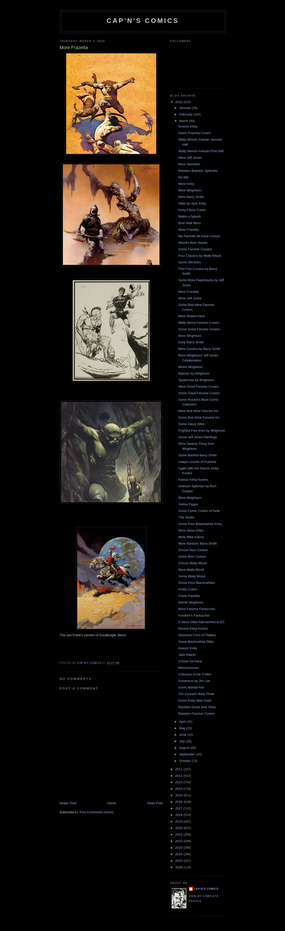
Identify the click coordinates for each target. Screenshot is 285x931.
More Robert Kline (191, 316)
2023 (179, 847)
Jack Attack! (187, 655)
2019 (179, 821)
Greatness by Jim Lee (194, 681)
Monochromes (188, 668)
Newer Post (68, 803)
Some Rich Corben (192, 556)
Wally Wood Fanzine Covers (198, 323)
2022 (179, 841)
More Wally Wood (191, 570)
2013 (179, 782)
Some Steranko (189, 262)
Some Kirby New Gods (195, 700)
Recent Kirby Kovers (193, 628)
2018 (179, 815)
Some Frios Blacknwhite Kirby (200, 524)
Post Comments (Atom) (96, 812)
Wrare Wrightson (190, 367)
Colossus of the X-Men (195, 674)
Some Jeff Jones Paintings (197, 437)
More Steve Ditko (190, 530)
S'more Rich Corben (193, 550)
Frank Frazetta (189, 596)
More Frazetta (188, 229)
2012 (179, 776)
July (182, 741)
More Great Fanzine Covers (198, 386)
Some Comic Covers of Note (199, 511)
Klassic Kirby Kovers (193, 479)
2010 (179, 102)
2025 (179, 861)
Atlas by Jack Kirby (192, 203)
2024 (179, 854)
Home (111, 803)
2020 (179, 828)
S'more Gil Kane (190, 661)
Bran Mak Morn (189, 223)
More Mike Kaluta (191, 537)
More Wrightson (189, 190)
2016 (179, 802)
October (185, 761)
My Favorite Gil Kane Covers (199, 236)
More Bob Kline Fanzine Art (198, 411)
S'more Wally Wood (192, 563)
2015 (179, 795)
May (182, 728)
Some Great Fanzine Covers (199, 329)
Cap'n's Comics (143, 20)
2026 (179, 867)
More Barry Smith (191, 197)
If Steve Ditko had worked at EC (201, 622)
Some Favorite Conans (195, 249)
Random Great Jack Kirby (197, 707)
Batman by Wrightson (194, 373)
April (183, 721)
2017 (179, 808)
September (187, 754)
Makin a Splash (189, 216)
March (184, 121)
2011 (179, 769)
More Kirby (186, 184)
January (185, 108)
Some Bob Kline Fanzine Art (198, 417)
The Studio (186, 517)
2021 (179, 834)
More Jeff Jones (189, 157)
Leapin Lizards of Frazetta (197, 462)
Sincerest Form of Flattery (197, 635)
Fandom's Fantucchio (194, 615)
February (186, 114)
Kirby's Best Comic (192, 210)
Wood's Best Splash (193, 243)
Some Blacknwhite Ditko (196, 641)
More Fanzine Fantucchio (196, 609)
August (184, 748)
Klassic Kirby (187, 648)
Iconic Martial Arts (191, 687)
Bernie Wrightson (190, 602)
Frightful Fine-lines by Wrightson (201, 430)
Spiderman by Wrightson (196, 380)
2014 (179, 789)
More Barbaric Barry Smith (197, 543)
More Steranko (189, 164)
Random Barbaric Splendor (198, 171)
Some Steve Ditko (191, 424)
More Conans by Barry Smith (199, 349)
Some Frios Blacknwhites (196, 583)
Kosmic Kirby (187, 126)
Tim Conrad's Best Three (196, 694)
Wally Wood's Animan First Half (201, 151)
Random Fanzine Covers (196, 713)
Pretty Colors (187, 589)
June (183, 735)
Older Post (154, 803)
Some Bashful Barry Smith (197, 455)
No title (183, 177)
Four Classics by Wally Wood (199, 256)
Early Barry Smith (191, 342)
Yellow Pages (188, 504)
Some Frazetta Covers (194, 133)
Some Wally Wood (191, 576)
